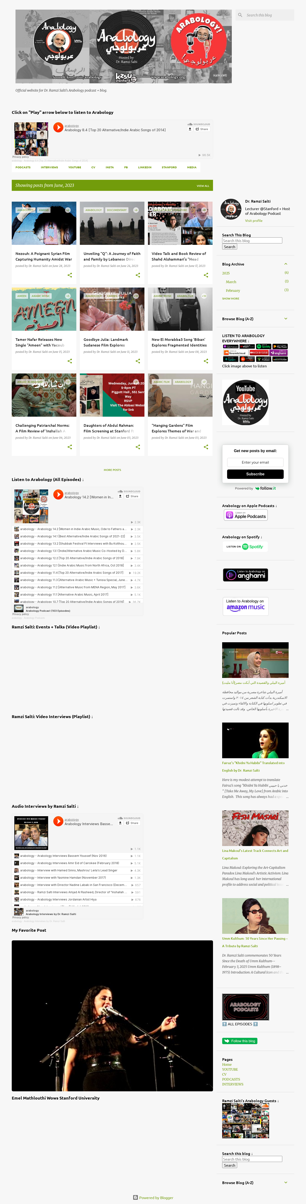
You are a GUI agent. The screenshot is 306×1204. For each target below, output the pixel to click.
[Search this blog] (269, 15)
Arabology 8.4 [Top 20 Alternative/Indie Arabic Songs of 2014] (56, 160)
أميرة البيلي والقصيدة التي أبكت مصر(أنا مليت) (253, 682)
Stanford (169, 167)
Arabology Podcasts (34, 618)
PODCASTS (23, 167)
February (233, 290)
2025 (226, 273)
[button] (70, 275)
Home (227, 1064)
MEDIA (192, 167)
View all (203, 186)
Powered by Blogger (153, 1197)
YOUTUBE (74, 167)
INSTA (110, 167)
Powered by (255, 488)
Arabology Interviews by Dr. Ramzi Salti (44, 921)
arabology (17, 160)
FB (126, 167)
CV (93, 167)
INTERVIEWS (49, 167)
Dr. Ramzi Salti (258, 201)
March (231, 282)
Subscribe (255, 474)
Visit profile (254, 220)
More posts (112, 470)
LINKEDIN (144, 167)
